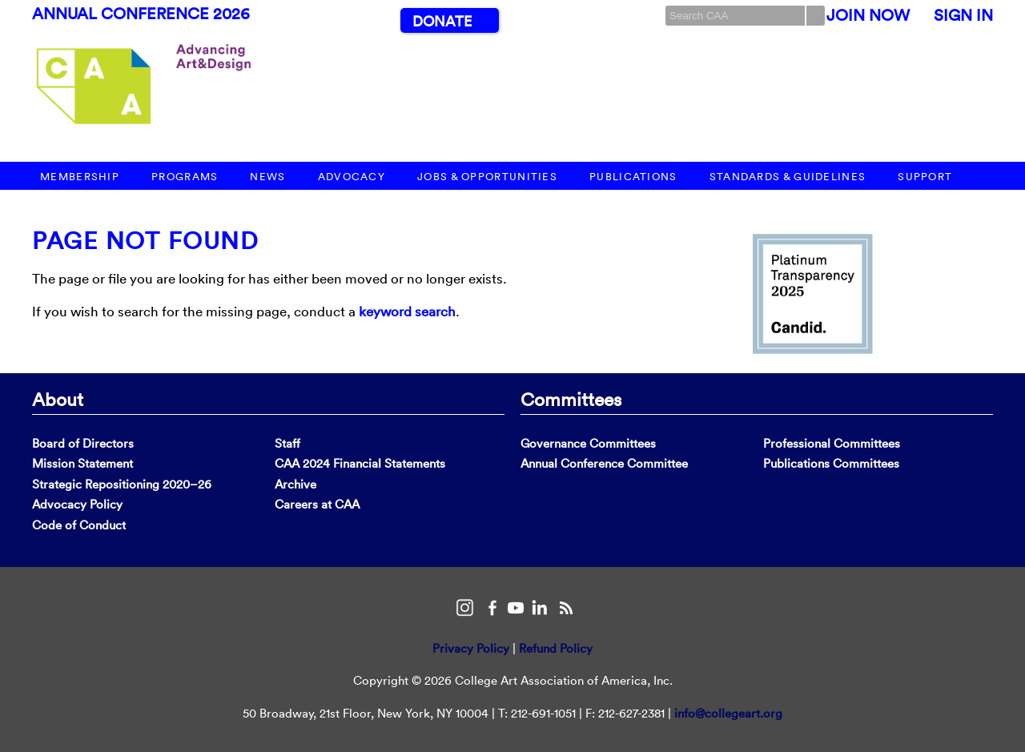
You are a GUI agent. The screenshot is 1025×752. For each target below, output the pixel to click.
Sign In (963, 15)
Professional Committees (831, 443)
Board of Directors (83, 443)
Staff (287, 443)
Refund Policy (556, 648)
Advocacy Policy (77, 504)
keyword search (407, 311)
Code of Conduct (79, 525)
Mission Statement (82, 463)
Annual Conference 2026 (141, 13)
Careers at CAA (317, 504)
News (267, 176)
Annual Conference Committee (604, 463)
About (57, 399)
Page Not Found (145, 240)
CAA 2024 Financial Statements (360, 463)
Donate (442, 21)
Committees (571, 399)
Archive (295, 484)
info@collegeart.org (728, 713)
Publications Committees (831, 463)
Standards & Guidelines (787, 176)
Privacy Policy (470, 648)
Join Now (868, 15)
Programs (184, 176)
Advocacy (351, 176)
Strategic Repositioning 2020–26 (121, 484)
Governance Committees (588, 443)
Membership (79, 176)
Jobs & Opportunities (487, 176)
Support (925, 176)
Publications (633, 176)
